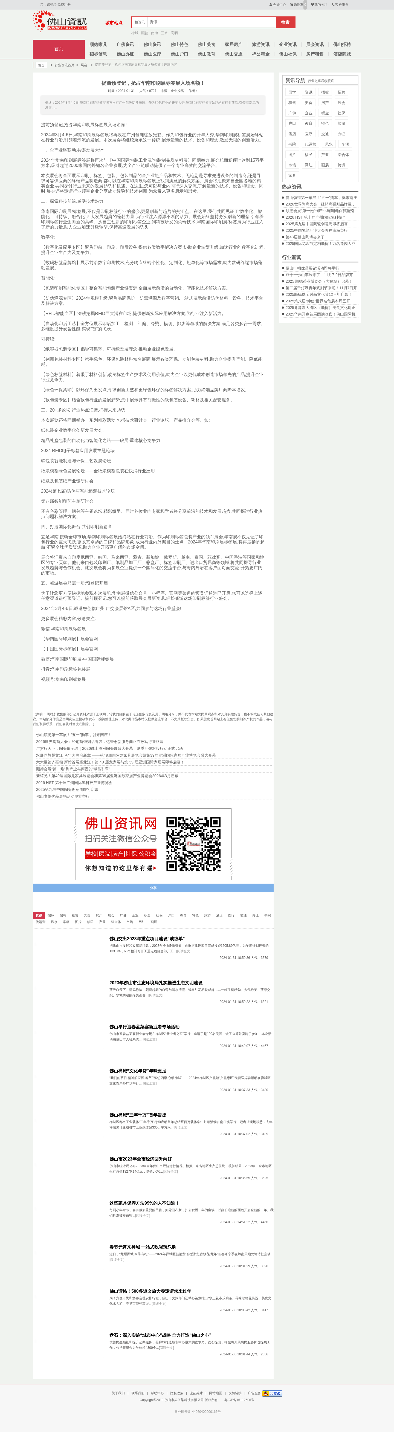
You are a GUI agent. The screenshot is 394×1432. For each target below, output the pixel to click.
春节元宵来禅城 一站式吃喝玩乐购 (142, 1247)
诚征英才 (196, 1393)
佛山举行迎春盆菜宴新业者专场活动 (144, 1027)
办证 (341, 134)
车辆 (345, 144)
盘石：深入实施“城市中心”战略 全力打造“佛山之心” (160, 1335)
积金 (325, 113)
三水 (164, 33)
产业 (325, 154)
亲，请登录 (48, 5)
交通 (325, 134)
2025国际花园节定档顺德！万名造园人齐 (320, 243)
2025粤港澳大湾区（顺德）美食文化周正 (320, 307)
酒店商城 (342, 54)
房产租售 (315, 54)
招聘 (341, 92)
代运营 (310, 144)
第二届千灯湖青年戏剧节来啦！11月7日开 (321, 288)
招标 (325, 92)
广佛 (292, 113)
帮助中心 (157, 1393)
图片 (292, 154)
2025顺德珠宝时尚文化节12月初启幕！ (319, 294)
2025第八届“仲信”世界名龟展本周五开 (318, 301)
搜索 (285, 22)
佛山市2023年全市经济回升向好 (140, 1159)
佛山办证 (125, 54)
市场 (292, 165)
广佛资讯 (125, 44)
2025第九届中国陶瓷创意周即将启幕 (317, 224)
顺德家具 (98, 44)
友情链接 (235, 1393)
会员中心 (277, 5)
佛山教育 (206, 54)
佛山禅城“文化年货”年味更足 (137, 1071)
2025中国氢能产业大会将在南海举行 (317, 230)
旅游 (341, 123)
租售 (292, 102)
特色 (325, 123)
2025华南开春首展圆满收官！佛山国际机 (320, 314)
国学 (292, 92)
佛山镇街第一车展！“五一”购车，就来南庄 (321, 197)
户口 (292, 123)
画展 (325, 165)
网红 (308, 165)
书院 (292, 144)
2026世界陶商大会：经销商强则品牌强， (320, 204)
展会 (81, 65)
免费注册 (64, 5)
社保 (341, 113)
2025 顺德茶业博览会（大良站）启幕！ (319, 281)
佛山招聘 (342, 44)
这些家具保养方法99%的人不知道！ (144, 1203)
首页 (58, 49)
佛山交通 (233, 54)
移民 (308, 154)
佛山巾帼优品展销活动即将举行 (312, 268)
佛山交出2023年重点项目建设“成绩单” (147, 938)
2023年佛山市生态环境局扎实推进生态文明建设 (155, 982)
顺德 (144, 33)
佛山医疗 (152, 54)
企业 (308, 113)
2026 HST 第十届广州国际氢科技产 (316, 217)
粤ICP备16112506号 (239, 1400)
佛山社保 (288, 54)
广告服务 (254, 1393)
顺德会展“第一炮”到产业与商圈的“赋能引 (320, 211)
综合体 (343, 154)
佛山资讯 (152, 44)
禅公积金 (261, 54)
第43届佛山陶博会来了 (305, 237)
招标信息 (98, 54)
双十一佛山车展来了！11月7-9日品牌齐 (319, 275)
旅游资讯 (261, 44)
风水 (329, 144)
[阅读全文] (183, 951)
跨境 (341, 165)
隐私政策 (176, 1393)
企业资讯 (288, 44)
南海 (154, 33)
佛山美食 (206, 44)
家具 (292, 175)
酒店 (292, 134)
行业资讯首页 (62, 65)
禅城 (134, 33)
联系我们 (137, 1393)
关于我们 (118, 1393)
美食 (308, 102)
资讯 (308, 92)
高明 (174, 33)
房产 (325, 102)
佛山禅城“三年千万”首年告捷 (137, 1115)
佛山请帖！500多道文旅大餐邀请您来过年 (150, 1291)
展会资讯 (315, 44)
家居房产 (233, 44)
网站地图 (215, 1393)
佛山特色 (179, 44)
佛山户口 (179, 54)
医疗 (308, 134)
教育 (308, 123)
